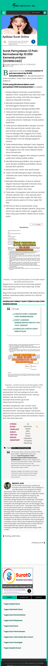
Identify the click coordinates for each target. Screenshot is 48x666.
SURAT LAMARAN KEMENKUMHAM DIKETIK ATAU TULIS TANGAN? (27, 322)
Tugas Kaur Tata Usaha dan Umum (18, 630)
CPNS (13, 448)
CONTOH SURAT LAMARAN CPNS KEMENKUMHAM (25, 315)
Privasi (35, 663)
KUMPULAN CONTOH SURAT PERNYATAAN (26, 330)
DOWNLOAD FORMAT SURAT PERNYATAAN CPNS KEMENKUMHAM (24, 302)
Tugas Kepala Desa (12, 597)
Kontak (29, 663)
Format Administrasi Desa (13, 657)
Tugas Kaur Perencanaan (14, 625)
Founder (15, 663)
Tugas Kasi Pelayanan (13, 614)
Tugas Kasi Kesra (11, 619)
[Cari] (44, 12)
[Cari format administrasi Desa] (36, 12)
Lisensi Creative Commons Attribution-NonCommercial (27, 660)
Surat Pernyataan (23, 448)
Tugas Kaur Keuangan (13, 636)
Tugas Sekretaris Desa (13, 603)
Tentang (8, 663)
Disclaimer (42, 663)
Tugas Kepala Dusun (12, 641)
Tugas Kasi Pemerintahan (14, 608)
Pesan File (22, 663)
